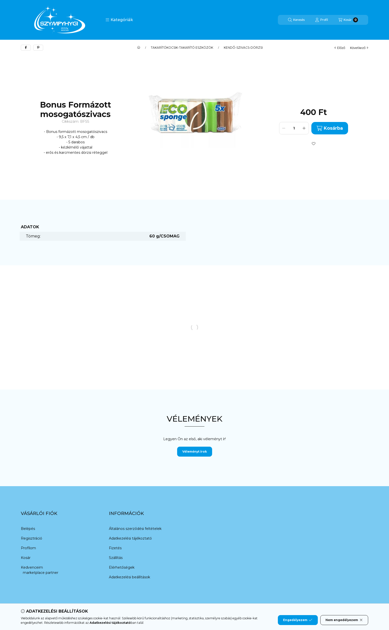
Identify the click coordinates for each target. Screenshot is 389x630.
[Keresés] (296, 20)
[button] (119, 20)
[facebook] (26, 48)
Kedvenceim (32, 567)
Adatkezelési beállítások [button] (129, 577)
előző (339, 48)
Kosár (26, 557)
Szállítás (116, 557)
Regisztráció (31, 538)
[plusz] (304, 128)
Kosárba (330, 128)
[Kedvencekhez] (313, 143)
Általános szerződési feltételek (135, 528)
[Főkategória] (138, 47)
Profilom (28, 548)
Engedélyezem (297, 620)
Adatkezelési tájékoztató (130, 538)
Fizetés (115, 548)
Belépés (28, 528)
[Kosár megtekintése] (348, 20)
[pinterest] (38, 48)
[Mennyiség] (294, 128)
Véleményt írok (194, 451)
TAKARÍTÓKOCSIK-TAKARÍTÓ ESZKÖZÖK (182, 47)
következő (359, 48)
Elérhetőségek (121, 567)
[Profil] (321, 20)
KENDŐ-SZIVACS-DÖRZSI (243, 47)
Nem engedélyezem (344, 620)
